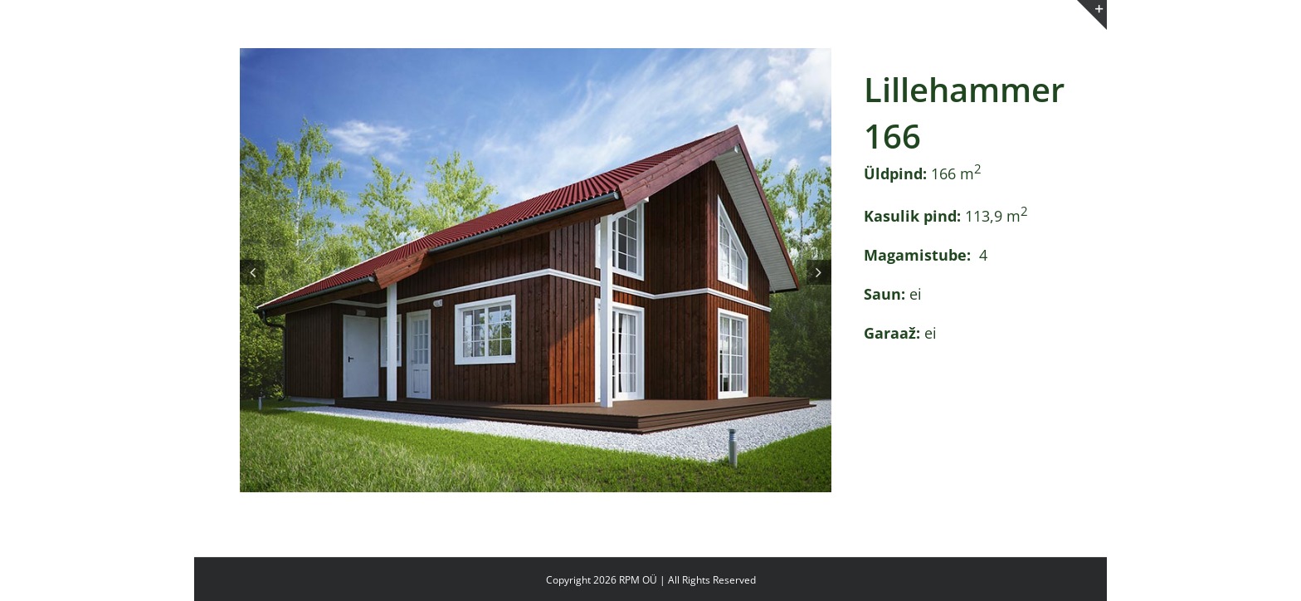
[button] (252, 272)
